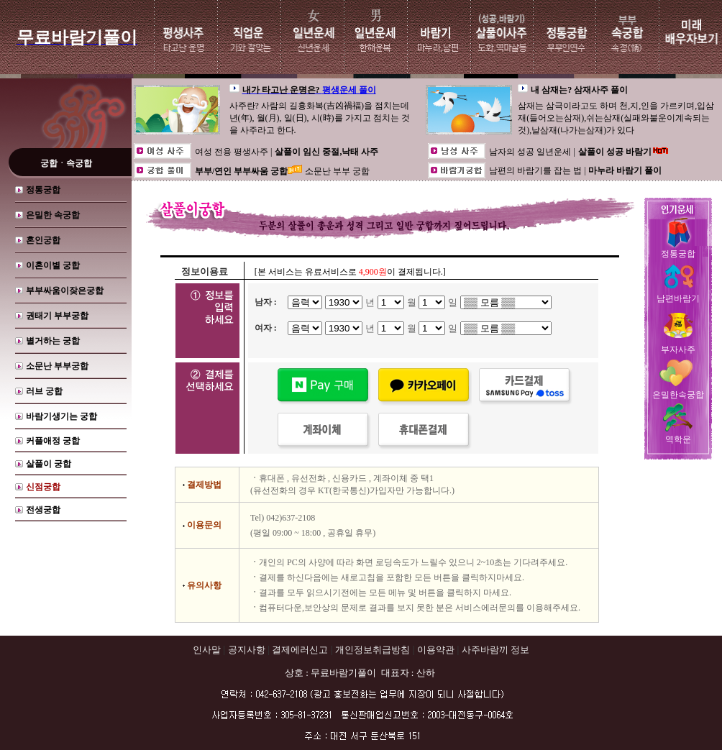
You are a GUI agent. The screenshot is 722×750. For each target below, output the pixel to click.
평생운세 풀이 (349, 90)
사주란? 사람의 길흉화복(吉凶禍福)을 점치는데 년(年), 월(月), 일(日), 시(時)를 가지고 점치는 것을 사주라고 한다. (319, 118)
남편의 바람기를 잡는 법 (536, 170)
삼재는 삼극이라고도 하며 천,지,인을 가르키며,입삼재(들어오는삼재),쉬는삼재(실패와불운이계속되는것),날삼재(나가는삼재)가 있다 (616, 118)
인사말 (207, 649)
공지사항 (246, 649)
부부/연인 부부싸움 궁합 (241, 171)
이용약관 (435, 649)
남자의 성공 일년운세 (531, 152)
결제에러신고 (300, 649)
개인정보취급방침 (372, 649)
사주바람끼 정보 (495, 649)
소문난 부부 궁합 (337, 171)
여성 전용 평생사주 (232, 152)
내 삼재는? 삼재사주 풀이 (579, 90)
